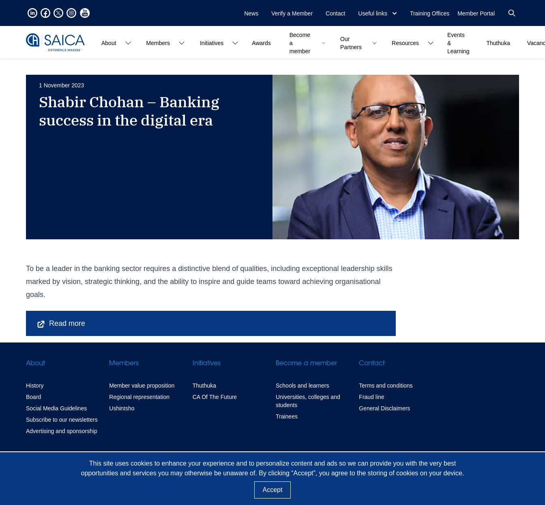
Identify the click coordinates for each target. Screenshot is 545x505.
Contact (335, 13)
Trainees (287, 416)
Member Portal (476, 13)
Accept (273, 489)
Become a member (306, 363)
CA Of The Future (215, 397)
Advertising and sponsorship (61, 431)
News (251, 13)
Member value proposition (141, 385)
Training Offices (429, 13)
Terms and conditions (385, 385)
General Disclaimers (384, 408)
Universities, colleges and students (308, 401)
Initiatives (207, 363)
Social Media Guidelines (56, 408)
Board (33, 397)
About (35, 363)
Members (124, 363)
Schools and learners (302, 385)
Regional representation (139, 397)
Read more (60, 324)
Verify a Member (292, 13)
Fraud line (371, 397)
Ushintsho (121, 408)
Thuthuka (204, 385)
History (35, 385)
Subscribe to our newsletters (62, 419)
